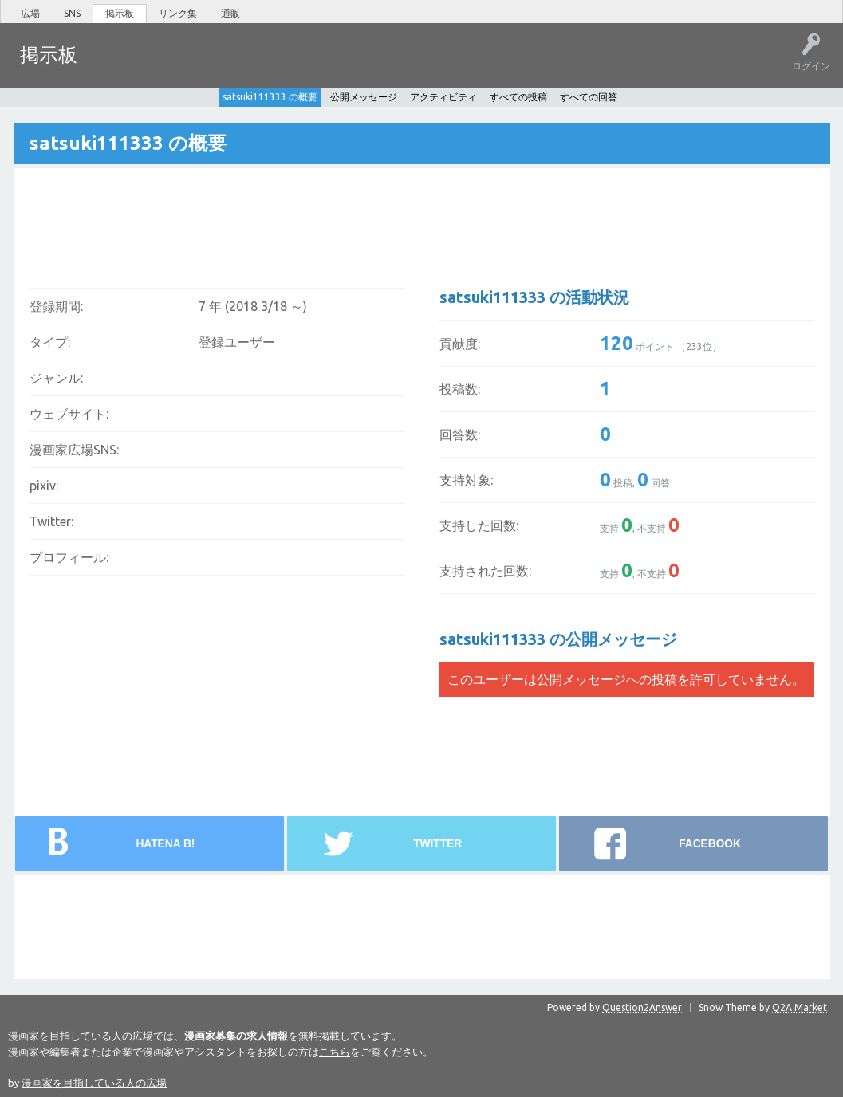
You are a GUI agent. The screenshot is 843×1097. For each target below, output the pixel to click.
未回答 (166, 66)
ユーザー (268, 66)
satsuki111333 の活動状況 (534, 295)
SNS (72, 13)
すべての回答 (588, 95)
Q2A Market (799, 1006)
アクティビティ (443, 95)
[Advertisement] (317, 216)
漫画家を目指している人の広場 (94, 1081)
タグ (216, 66)
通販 (230, 13)
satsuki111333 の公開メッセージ (558, 637)
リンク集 (178, 13)
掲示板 (119, 13)
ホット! (118, 66)
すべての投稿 (518, 95)
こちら (334, 1050)
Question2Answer (642, 1006)
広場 (30, 13)
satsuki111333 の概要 (270, 95)
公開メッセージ (363, 95)
